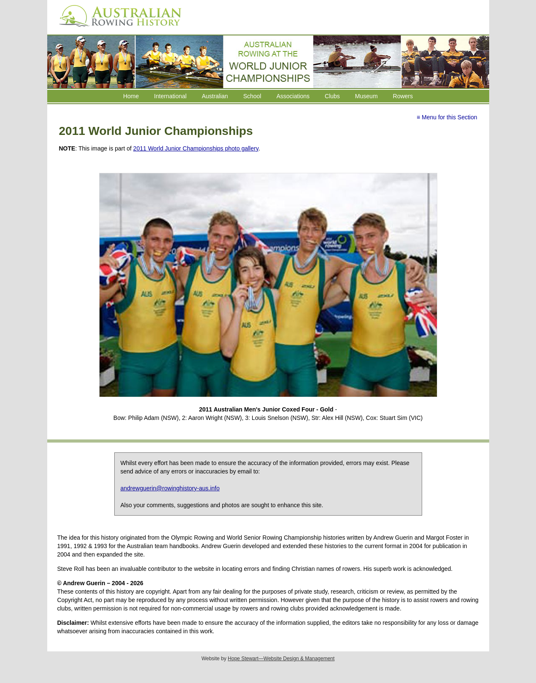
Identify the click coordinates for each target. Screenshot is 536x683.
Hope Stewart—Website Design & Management (281, 658)
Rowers (403, 96)
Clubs (332, 96)
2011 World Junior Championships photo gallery (196, 148)
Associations (293, 96)
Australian (215, 96)
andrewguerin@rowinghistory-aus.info (170, 488)
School (252, 96)
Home (131, 96)
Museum (366, 96)
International (170, 96)
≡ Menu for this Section (447, 117)
